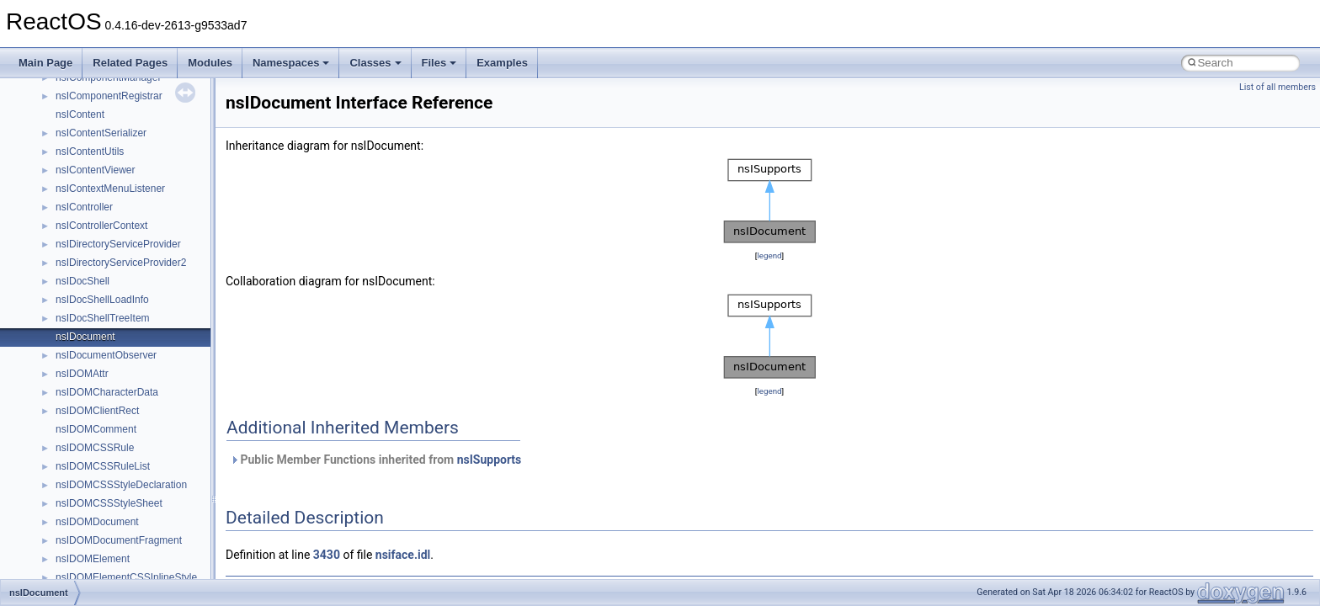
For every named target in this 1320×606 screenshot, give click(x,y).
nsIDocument (85, 337)
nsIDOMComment (96, 429)
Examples (502, 62)
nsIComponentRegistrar (109, 96)
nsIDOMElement (93, 559)
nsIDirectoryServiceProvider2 (121, 262)
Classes (375, 62)
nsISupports (489, 459)
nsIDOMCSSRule (95, 448)
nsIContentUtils (90, 151)
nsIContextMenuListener (110, 188)
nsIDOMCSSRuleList (103, 466)
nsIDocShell (82, 281)
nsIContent (80, 114)
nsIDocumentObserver (106, 355)
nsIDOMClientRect (97, 411)
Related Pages (130, 62)
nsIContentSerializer (101, 133)
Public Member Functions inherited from (375, 459)
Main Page (45, 62)
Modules (210, 62)
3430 (326, 554)
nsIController (84, 207)
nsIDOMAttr (82, 374)
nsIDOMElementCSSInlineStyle (126, 577)
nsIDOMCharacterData (107, 392)
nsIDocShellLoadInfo (102, 300)
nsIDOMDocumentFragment (119, 540)
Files (439, 62)
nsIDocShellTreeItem (103, 318)
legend (769, 255)
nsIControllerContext (101, 225)
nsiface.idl (402, 554)
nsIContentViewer (96, 170)
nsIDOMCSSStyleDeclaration (121, 485)
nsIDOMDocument (97, 522)
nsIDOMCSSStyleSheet (109, 503)
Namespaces (291, 62)
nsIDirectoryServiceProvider (118, 244)
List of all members (1277, 87)
